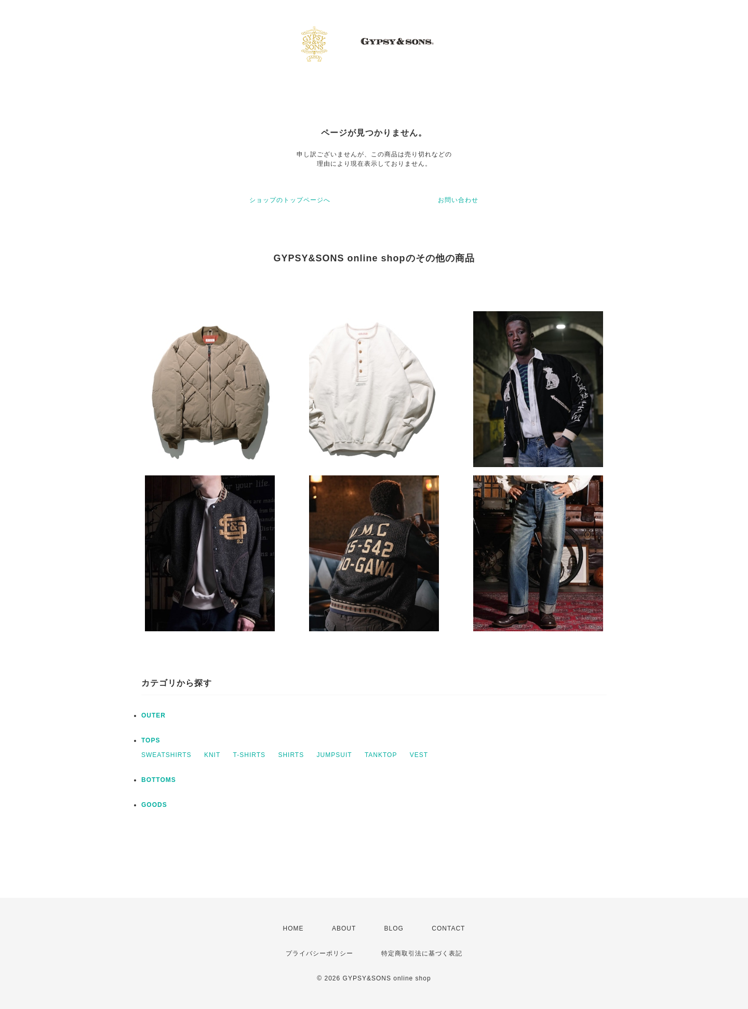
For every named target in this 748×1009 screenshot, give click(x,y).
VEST (419, 755)
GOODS (154, 804)
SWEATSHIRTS (166, 755)
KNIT (212, 755)
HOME (293, 928)
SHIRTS (291, 755)
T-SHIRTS (249, 755)
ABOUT (344, 928)
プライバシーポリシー (319, 953)
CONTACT (448, 928)
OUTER (153, 715)
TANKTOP (381, 755)
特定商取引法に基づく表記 (421, 953)
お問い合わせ (458, 200)
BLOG (394, 928)
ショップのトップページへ (289, 200)
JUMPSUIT (334, 755)
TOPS (150, 740)
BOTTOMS (158, 780)
